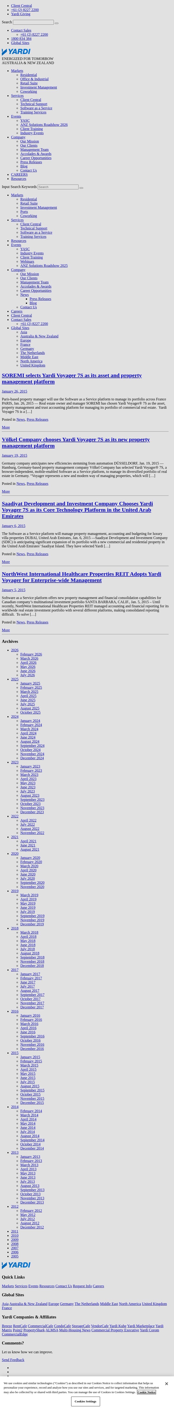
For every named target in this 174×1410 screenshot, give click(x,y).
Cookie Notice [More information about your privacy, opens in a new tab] (146, 1394)
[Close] (167, 1386)
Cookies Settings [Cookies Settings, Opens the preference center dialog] (85, 1404)
